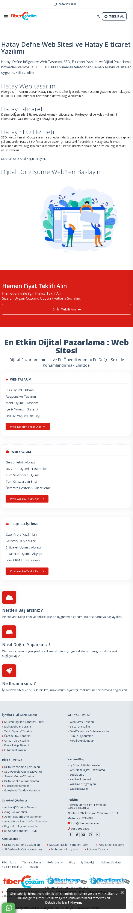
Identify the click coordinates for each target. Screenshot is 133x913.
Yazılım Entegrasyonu (84, 784)
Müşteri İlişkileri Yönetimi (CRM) (24, 722)
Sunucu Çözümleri (81, 736)
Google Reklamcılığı (16, 786)
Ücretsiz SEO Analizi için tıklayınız (23, 159)
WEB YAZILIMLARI (79, 715)
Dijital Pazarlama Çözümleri (22, 767)
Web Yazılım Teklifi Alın (27, 499)
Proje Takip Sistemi (16, 745)
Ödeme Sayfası (111, 862)
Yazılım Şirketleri (80, 779)
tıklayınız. (75, 902)
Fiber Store (9, 862)
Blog (72, 862)
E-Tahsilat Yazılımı (15, 750)
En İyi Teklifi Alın (67, 309)
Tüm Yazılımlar (32, 862)
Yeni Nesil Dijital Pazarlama (87, 770)
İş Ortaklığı (88, 862)
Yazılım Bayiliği (79, 789)
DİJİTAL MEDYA (12, 760)
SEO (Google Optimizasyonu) (23, 771)
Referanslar (55, 862)
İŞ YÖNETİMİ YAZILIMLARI (19, 715)
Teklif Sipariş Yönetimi (18, 731)
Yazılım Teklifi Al (12, 867)
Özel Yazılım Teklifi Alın (27, 571)
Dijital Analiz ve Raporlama (21, 781)
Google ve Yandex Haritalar (22, 790)
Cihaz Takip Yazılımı (17, 740)
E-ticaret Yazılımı (80, 726)
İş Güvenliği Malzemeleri (85, 765)
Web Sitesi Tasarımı (82, 722)
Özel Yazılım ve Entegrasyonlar (90, 731)
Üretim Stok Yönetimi (17, 736)
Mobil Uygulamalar (82, 740)
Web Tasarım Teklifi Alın (27, 427)
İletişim (33, 867)
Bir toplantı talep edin (17, 617)
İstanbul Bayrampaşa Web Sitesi (68, 887)
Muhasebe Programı (17, 726)
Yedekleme (77, 774)
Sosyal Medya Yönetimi (19, 776)
